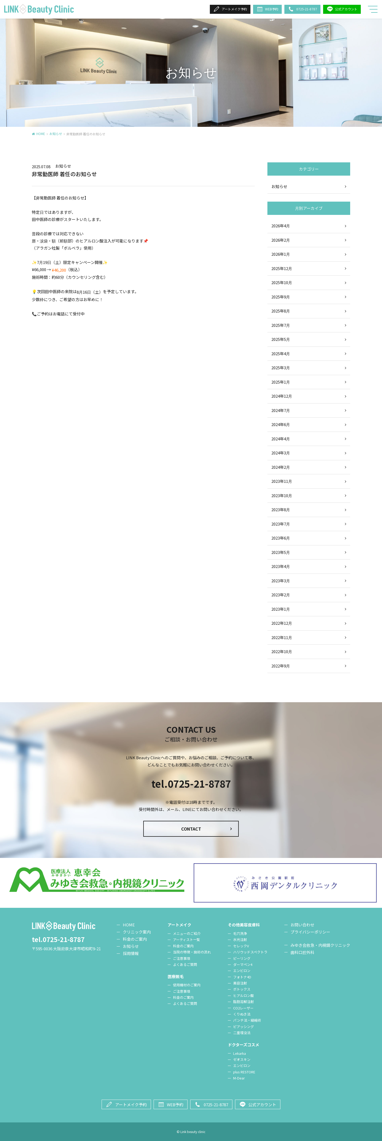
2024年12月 (281, 396)
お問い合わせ (302, 924)
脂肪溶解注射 (243, 1001)
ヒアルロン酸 (243, 995)
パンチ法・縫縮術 (247, 1020)
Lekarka (239, 1053)
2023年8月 (280, 509)
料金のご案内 (135, 939)
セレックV (241, 945)
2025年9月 (280, 297)
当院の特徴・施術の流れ (192, 952)
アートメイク (179, 924)
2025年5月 (280, 339)
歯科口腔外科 (302, 952)
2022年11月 (281, 637)
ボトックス (241, 989)
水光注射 (240, 939)
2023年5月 (280, 552)
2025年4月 (280, 353)
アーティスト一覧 (186, 939)
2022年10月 (281, 651)
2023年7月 (280, 524)
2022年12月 (281, 623)
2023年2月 (280, 594)
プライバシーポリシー (310, 932)
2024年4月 (280, 438)
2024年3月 (280, 452)
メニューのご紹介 (187, 933)
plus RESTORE (244, 1071)
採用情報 (131, 953)
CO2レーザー (243, 1007)
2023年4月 (280, 566)
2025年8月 (280, 311)
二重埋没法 (241, 1032)
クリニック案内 (137, 932)
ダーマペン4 (242, 964)
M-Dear (239, 1078)
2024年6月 (280, 424)
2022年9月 (280, 666)
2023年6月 (280, 538)
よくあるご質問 (185, 964)
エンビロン (241, 970)
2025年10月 (281, 282)
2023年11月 (281, 481)
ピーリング (241, 958)
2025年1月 (280, 382)
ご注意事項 (181, 958)
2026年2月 (280, 240)
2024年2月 (280, 467)
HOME (40, 133)
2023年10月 (281, 495)
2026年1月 (280, 254)
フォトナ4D (242, 976)
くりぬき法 (241, 1014)
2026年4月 (280, 225)
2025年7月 (280, 325)
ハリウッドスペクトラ (250, 952)
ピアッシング (243, 1026)
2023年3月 (280, 580)
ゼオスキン (241, 1059)
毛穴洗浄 (240, 933)
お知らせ (55, 133)
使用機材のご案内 (187, 984)
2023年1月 (280, 609)
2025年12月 (281, 268)
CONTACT (191, 829)
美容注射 (240, 983)
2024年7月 (280, 410)
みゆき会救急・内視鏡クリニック (320, 945)
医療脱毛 (176, 976)
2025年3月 (280, 367)
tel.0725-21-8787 (191, 783)
